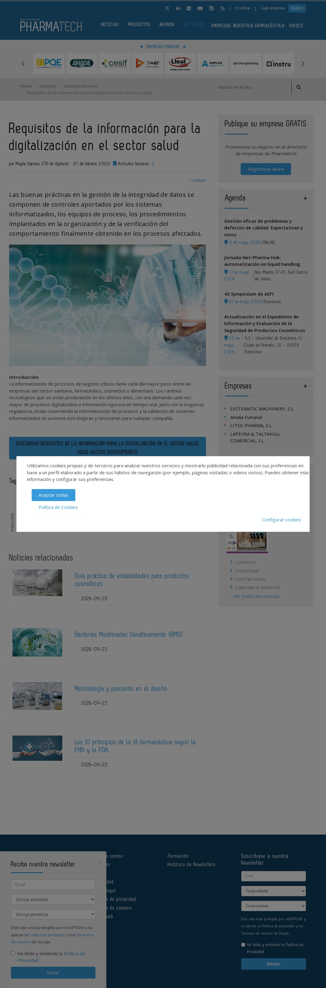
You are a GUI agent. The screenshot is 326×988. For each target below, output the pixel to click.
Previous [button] (23, 63)
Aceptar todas (53, 495)
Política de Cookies (58, 507)
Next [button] (303, 63)
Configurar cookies (281, 519)
